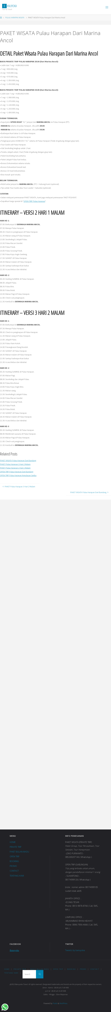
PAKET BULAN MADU (19, 851)
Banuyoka (14, 950)
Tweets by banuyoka (75, 950)
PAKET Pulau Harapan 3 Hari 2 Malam (15, 464)
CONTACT (14, 870)
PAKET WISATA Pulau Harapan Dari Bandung (18, 460)
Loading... (29, 664)
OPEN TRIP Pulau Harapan (34, 201)
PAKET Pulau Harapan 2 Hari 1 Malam (15, 468)
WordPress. (63, 1003)
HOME (13, 842)
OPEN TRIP (14, 856)
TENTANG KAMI (17, 875)
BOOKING (14, 861)
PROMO (13, 866)
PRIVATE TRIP (15, 847)
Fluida (55, 1003)
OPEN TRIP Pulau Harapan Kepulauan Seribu (18, 475)
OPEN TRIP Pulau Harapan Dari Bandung (16, 471)
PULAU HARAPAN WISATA (14, 17)
